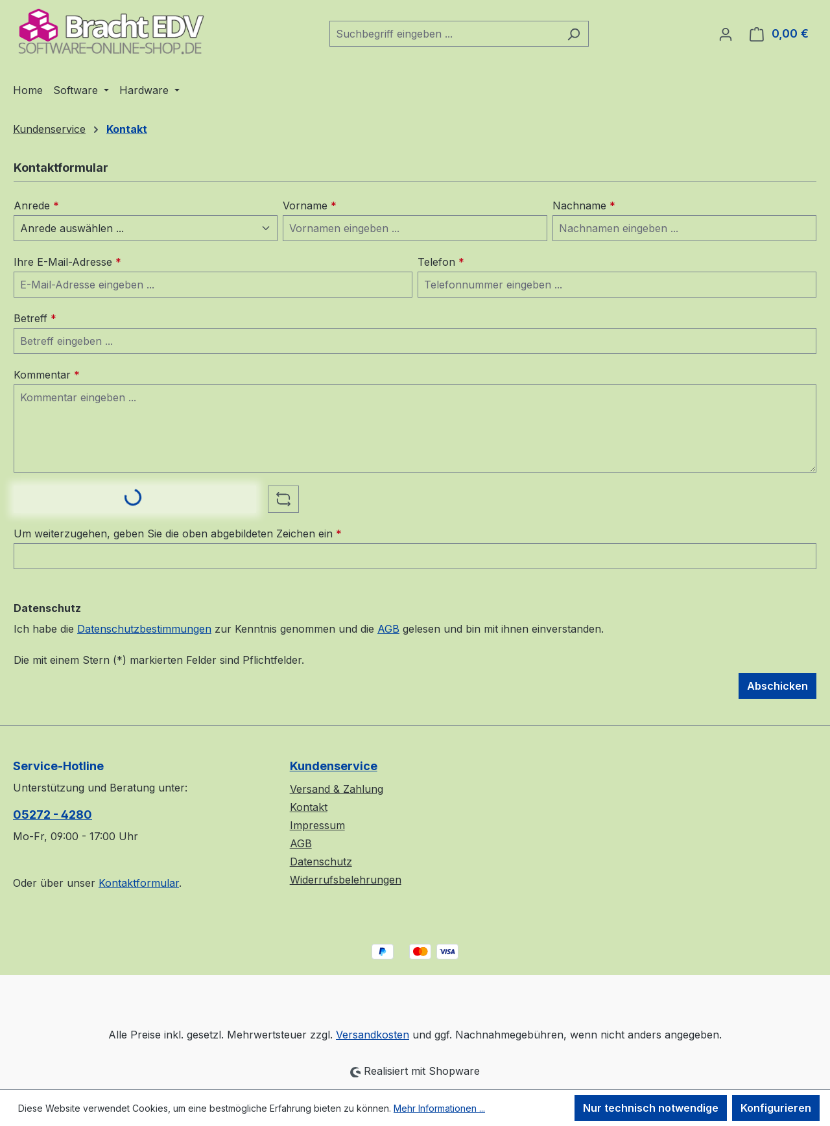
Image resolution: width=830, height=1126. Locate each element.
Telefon (441, 261)
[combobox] (444, 34)
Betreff (35, 318)
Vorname (310, 205)
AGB (388, 628)
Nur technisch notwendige (650, 1107)
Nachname (583, 205)
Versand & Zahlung (336, 788)
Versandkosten (372, 1034)
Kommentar (47, 374)
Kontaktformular (139, 882)
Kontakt (308, 807)
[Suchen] (573, 34)
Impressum (317, 825)
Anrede (36, 205)
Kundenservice (333, 766)
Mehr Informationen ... (439, 1108)
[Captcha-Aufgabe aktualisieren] (283, 499)
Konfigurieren (776, 1107)
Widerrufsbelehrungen (345, 879)
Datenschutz (321, 861)
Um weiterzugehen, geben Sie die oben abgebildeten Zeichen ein (178, 533)
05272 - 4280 (52, 814)
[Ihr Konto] (725, 34)
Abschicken (777, 685)
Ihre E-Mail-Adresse (67, 261)
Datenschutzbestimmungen (144, 628)
